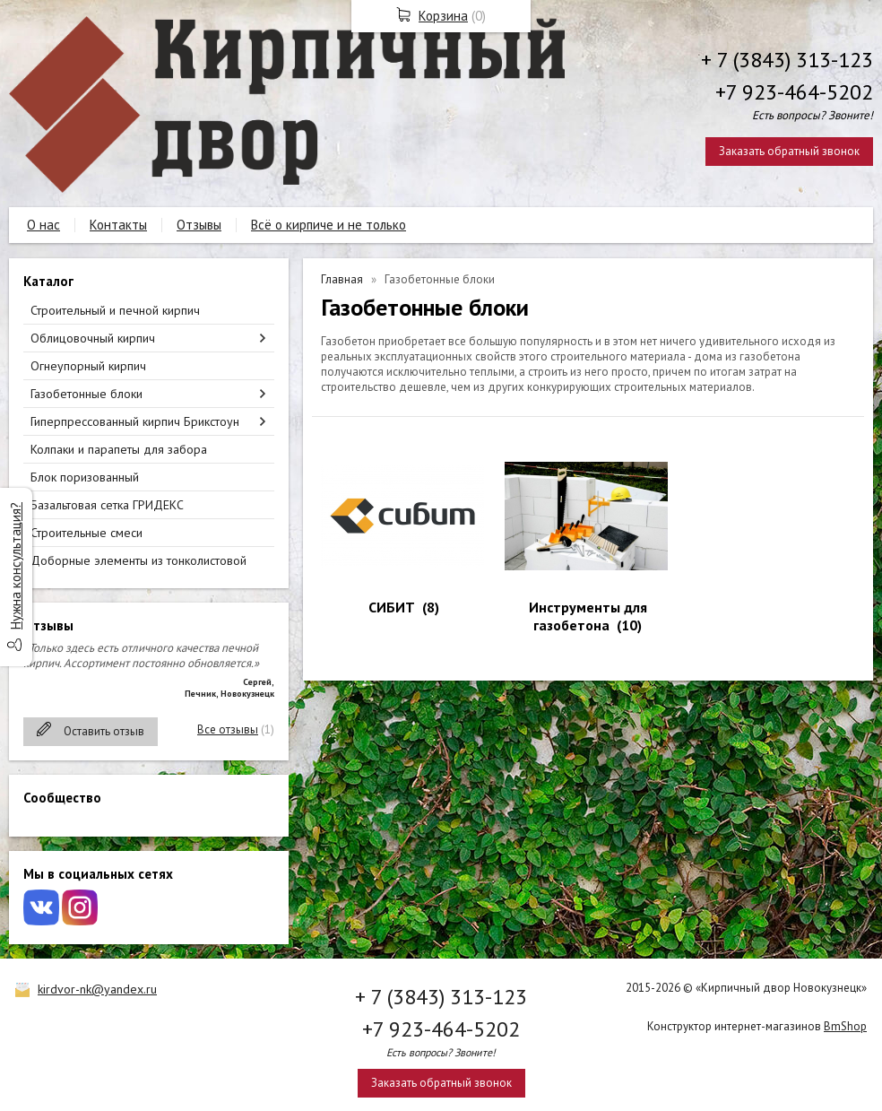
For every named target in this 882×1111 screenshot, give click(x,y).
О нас (43, 224)
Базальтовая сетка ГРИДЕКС (107, 505)
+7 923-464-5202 (794, 92)
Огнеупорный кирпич (88, 366)
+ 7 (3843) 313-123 (787, 60)
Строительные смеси (86, 533)
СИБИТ (391, 607)
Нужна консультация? (15, 565)
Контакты (118, 224)
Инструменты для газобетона (588, 616)
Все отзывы (227, 729)
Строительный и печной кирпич (115, 310)
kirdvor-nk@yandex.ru (97, 989)
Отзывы (199, 224)
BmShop (845, 1026)
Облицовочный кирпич (92, 338)
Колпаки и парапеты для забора (118, 449)
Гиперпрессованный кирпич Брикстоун (134, 421)
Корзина (443, 15)
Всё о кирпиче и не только (328, 224)
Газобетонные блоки (86, 394)
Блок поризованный (84, 477)
